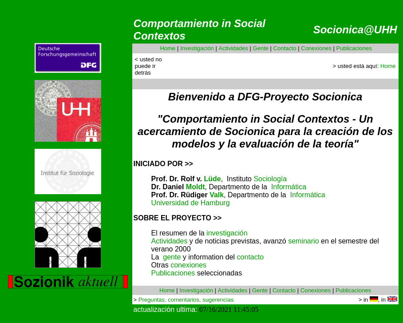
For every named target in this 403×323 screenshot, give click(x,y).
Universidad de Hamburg (190, 203)
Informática (288, 187)
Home (168, 48)
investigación (227, 233)
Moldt (195, 187)
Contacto (284, 48)
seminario (303, 241)
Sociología (270, 179)
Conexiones (316, 48)
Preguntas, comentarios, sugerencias (186, 299)
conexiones (188, 265)
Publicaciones (354, 48)
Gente (261, 48)
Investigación (197, 48)
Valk (216, 195)
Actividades (233, 48)
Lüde (212, 179)
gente (172, 257)
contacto (250, 257)
